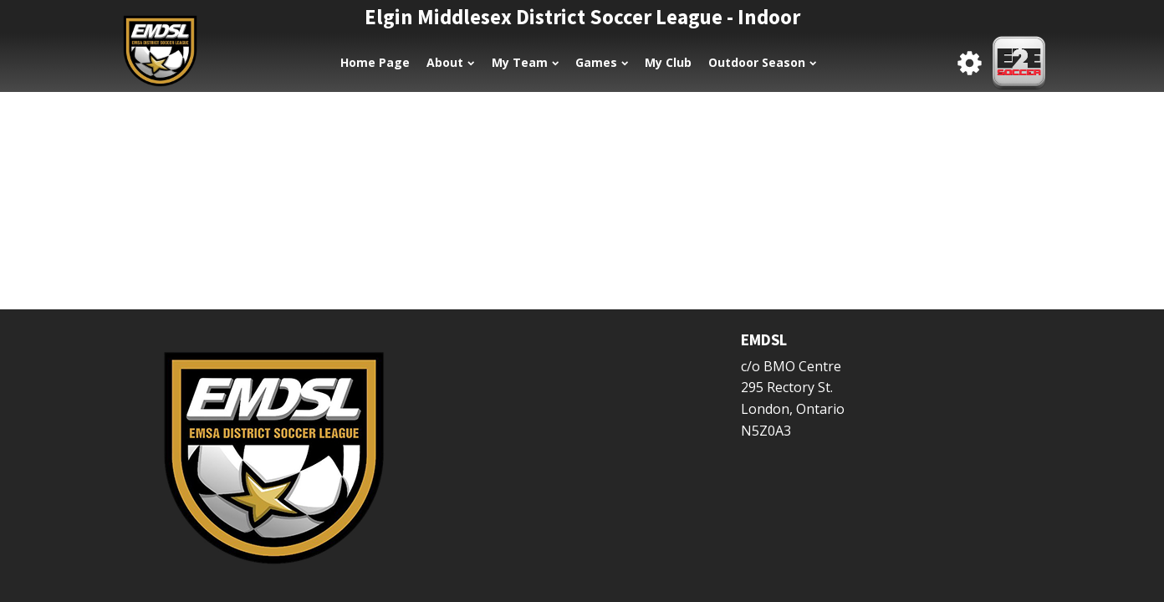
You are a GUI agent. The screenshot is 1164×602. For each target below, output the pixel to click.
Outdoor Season (762, 62)
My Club (668, 62)
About (450, 62)
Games (601, 62)
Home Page (375, 62)
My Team (525, 62)
